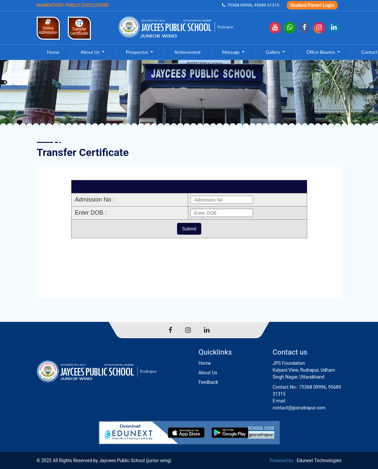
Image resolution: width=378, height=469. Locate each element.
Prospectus (137, 52)
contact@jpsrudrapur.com (298, 407)
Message (231, 52)
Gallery (273, 52)
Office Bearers (321, 52)
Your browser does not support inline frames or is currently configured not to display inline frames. (189, 232)
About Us (91, 52)
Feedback (208, 382)
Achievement (187, 52)
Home (53, 52)
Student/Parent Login (312, 5)
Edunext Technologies (319, 460)
